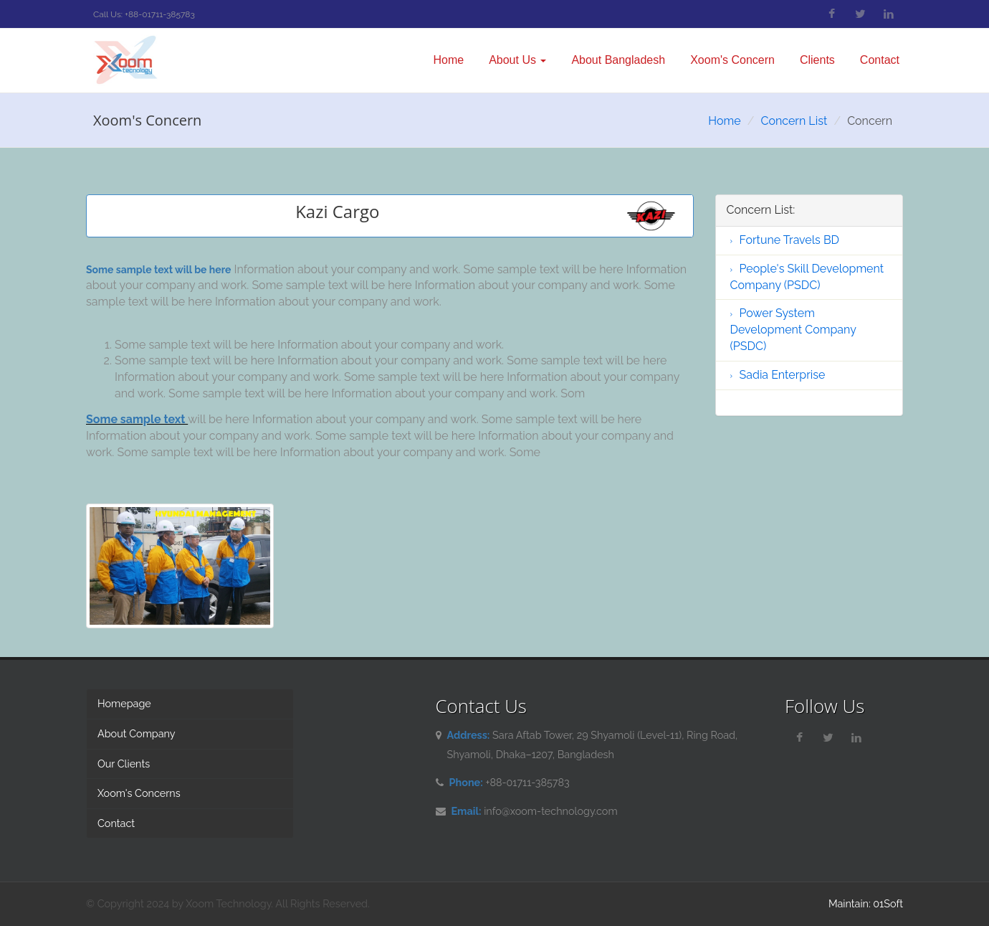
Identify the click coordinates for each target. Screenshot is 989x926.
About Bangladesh (618, 60)
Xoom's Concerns (139, 793)
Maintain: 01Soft (865, 903)
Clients (817, 60)
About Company (136, 733)
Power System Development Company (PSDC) (793, 329)
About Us (517, 60)
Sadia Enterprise (783, 375)
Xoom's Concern (732, 60)
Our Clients (123, 763)
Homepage (124, 703)
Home (448, 60)
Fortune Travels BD (790, 240)
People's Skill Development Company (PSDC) (807, 277)
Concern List (793, 121)
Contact (879, 60)
